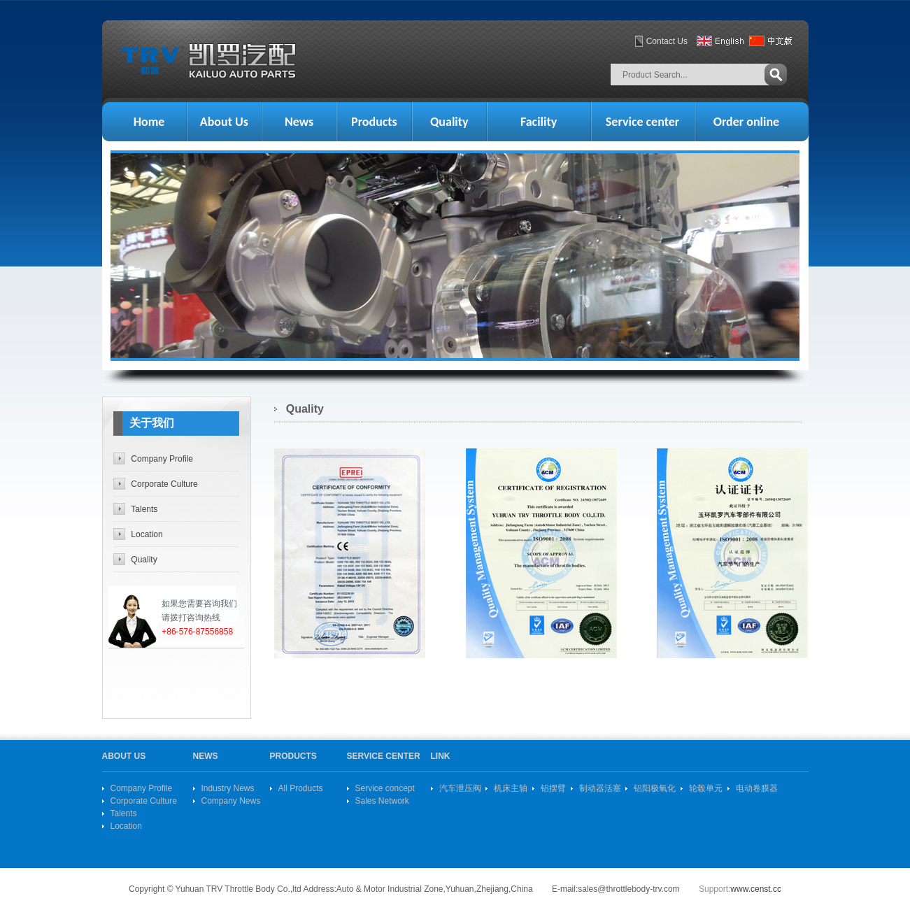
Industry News (228, 788)
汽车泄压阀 (460, 788)
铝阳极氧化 (655, 788)
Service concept (385, 788)
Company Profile (162, 459)
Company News (231, 801)
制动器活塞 (600, 788)
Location (146, 534)
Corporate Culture (164, 484)
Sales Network (382, 801)
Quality (144, 559)
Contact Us (667, 41)
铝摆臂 (553, 788)
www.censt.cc (755, 889)
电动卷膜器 (757, 788)
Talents (144, 509)
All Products (300, 788)
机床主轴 (510, 788)
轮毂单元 (706, 788)
